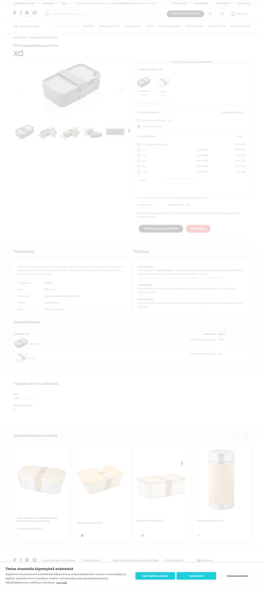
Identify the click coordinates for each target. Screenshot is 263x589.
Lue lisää (61, 582)
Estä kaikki (196, 576)
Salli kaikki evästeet (155, 576)
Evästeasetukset (237, 576)
